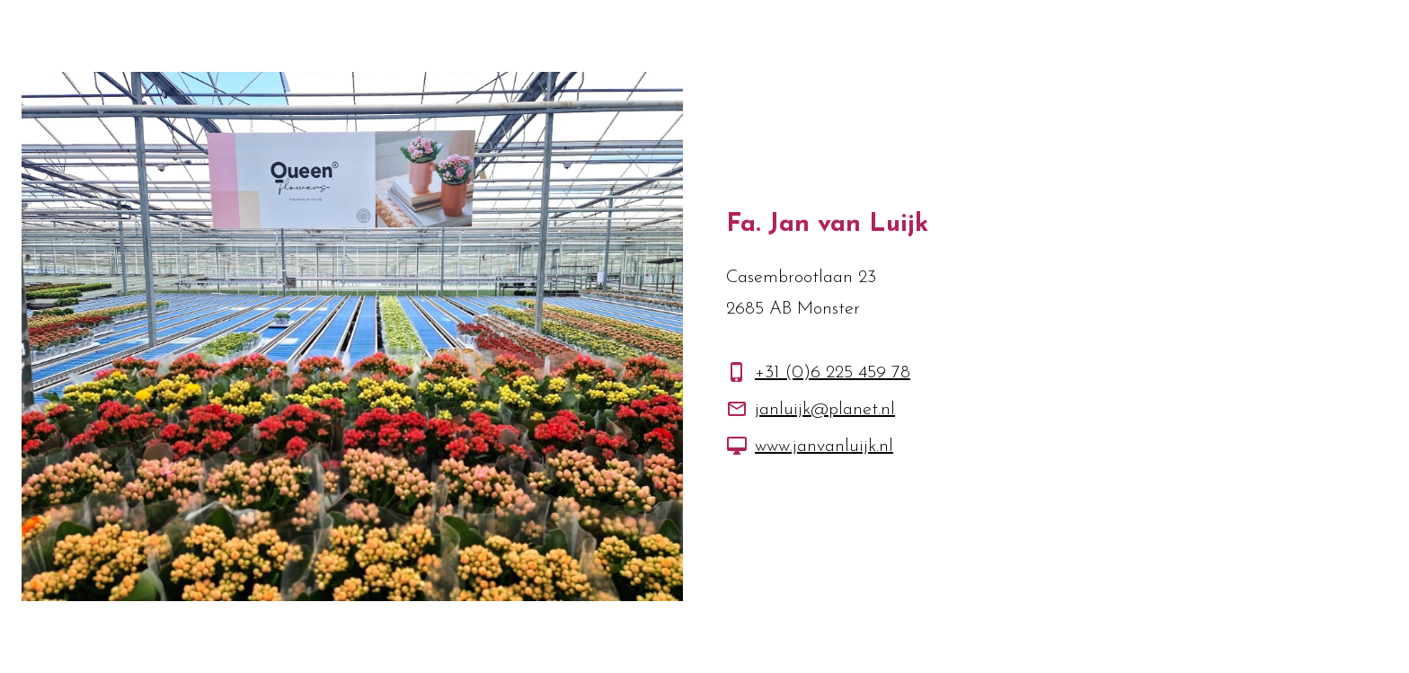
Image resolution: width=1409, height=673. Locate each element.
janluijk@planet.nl (825, 410)
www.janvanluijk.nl (824, 447)
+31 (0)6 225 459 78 (832, 373)
